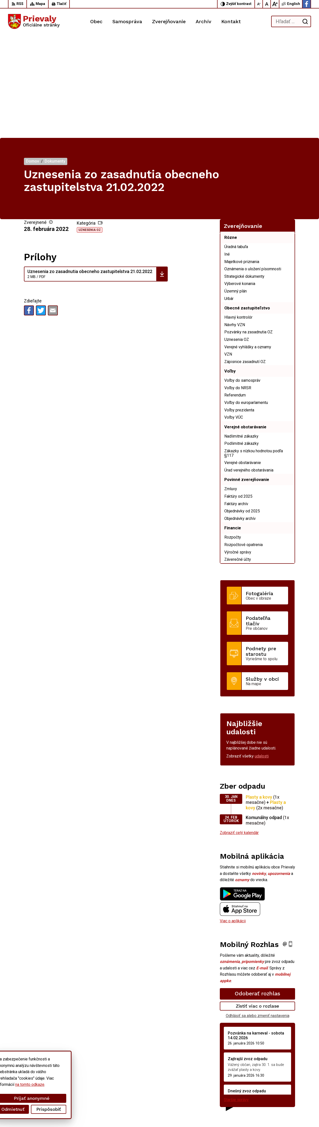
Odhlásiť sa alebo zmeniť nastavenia (257, 912)
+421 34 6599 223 (275, 1084)
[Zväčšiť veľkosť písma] (275, 4)
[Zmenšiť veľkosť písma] (259, 4)
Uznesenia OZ (90, 127)
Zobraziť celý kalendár (239, 729)
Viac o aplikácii (233, 818)
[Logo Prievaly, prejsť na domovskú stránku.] (34, 21)
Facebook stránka (274, 1095)
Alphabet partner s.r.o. (73, 1114)
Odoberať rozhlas (257, 890)
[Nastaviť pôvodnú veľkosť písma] (267, 4)
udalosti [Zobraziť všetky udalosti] (262, 653)
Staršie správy (236, 996)
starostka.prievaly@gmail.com (285, 1090)
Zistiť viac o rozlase (257, 903)
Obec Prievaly (138, 1114)
